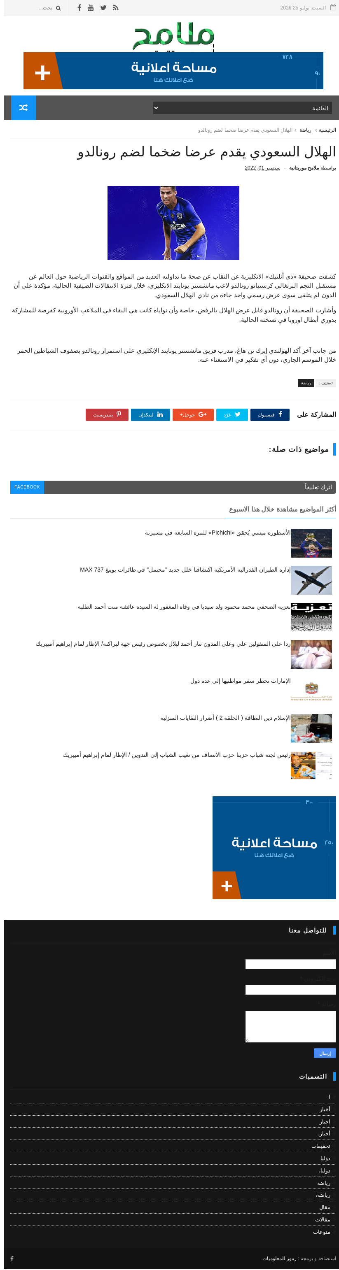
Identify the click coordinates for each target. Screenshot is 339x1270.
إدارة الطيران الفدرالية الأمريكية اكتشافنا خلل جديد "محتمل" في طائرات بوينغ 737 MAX (181, 571)
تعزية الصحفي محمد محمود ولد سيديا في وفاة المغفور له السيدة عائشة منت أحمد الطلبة (180, 608)
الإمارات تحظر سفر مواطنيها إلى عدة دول (237, 682)
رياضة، (319, 1196)
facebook (24, 488)
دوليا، (321, 1172)
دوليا (322, 1159)
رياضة (302, 131)
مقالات (319, 1221)
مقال (321, 1208)
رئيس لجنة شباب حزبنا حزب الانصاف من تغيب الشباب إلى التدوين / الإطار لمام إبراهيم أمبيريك (173, 756)
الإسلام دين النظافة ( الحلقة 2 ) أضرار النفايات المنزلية (222, 719)
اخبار (321, 1123)
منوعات (318, 1233)
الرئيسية (323, 131)
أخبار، (320, 1135)
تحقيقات (317, 1147)
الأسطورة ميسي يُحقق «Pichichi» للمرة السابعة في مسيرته (214, 533)
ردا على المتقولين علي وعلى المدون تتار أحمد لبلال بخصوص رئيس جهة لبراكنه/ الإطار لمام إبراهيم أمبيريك (159, 645)
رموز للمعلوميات (276, 1260)
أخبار (321, 1110)
